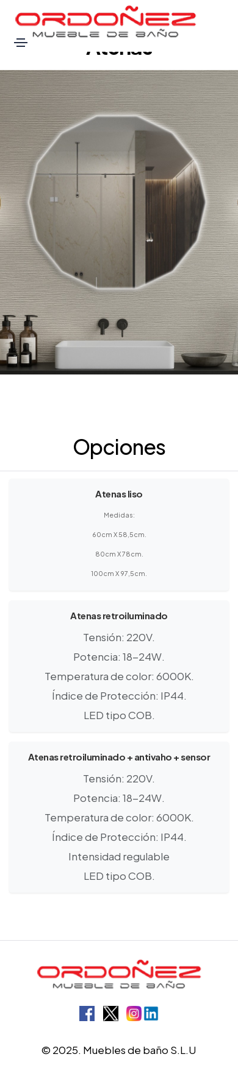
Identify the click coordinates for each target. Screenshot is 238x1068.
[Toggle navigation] (20, 42)
